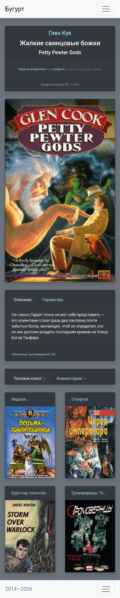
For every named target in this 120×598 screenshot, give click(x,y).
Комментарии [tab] (72, 378)
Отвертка (80, 399)
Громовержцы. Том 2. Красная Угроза (89, 493)
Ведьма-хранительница (25, 399)
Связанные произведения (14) (33, 354)
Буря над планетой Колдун (28, 493)
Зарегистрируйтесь (32, 69)
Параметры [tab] (52, 300)
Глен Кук (60, 33)
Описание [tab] (22, 300)
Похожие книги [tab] (30, 378)
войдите (59, 69)
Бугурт (14, 9)
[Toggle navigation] (106, 9)
